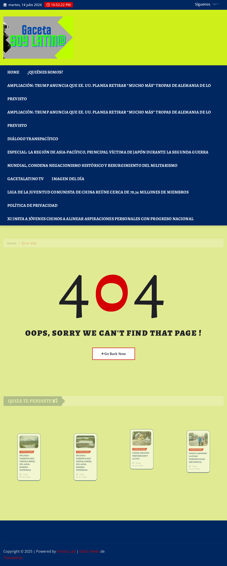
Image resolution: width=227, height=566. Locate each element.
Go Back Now (114, 353)
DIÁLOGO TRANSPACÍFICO (32, 139)
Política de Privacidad (32, 205)
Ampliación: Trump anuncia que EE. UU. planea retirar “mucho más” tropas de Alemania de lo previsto (109, 92)
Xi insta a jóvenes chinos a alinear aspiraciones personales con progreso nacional (100, 219)
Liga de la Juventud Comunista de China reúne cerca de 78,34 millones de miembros (98, 192)
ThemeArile (12, 557)
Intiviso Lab (66, 551)
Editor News (89, 551)
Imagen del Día (68, 179)
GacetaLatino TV (25, 179)
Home (13, 72)
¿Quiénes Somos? (45, 72)
